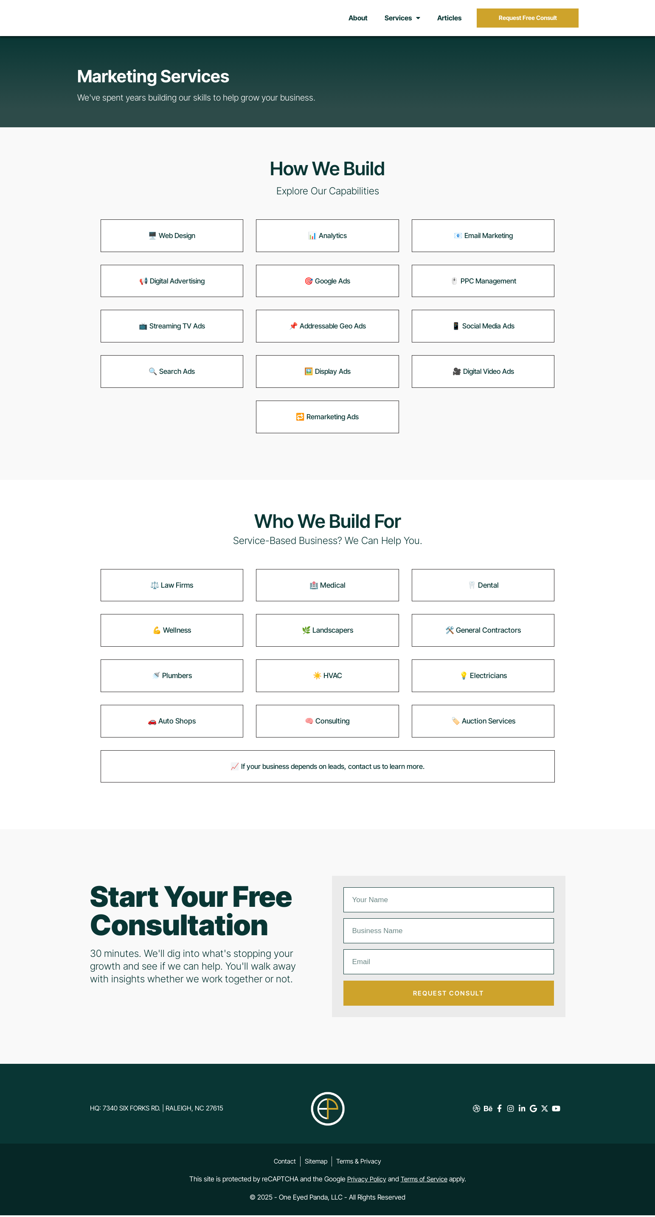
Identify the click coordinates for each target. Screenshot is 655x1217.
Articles (449, 20)
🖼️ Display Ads (327, 374)
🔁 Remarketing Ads (327, 420)
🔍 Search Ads (171, 374)
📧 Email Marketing (483, 239)
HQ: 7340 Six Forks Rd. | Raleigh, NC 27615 (162, 1111)
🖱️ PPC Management (483, 284)
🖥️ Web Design (171, 239)
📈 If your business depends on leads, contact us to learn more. (327, 770)
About (358, 20)
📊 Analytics (327, 239)
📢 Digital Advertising (172, 284)
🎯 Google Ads (327, 284)
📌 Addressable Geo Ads (327, 329)
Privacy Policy (365, 1182)
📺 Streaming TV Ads (172, 329)
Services (402, 20)
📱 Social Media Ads (483, 329)
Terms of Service (424, 1182)
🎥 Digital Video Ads (483, 374)
